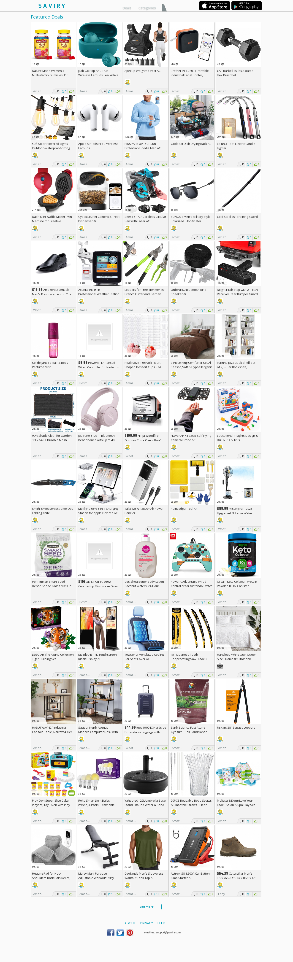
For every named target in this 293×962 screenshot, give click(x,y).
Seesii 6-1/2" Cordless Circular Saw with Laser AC (145, 219)
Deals (126, 7)
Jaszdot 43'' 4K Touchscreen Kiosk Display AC (97, 656)
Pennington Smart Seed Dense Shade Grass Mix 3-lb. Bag (52, 585)
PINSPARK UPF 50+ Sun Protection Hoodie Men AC (143, 146)
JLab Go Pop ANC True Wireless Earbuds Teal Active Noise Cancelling (98, 75)
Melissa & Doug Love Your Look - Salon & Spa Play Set (236, 802)
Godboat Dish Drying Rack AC (191, 144)
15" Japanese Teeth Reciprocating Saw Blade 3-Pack (189, 658)
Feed (161, 923)
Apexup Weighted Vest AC (142, 71)
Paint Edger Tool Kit (184, 509)
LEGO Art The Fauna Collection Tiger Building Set (53, 656)
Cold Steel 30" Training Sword (237, 217)
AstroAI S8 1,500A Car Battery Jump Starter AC (191, 875)
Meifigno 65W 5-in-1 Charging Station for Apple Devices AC (98, 511)
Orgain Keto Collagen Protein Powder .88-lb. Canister (237, 583)
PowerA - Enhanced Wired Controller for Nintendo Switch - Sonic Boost (98, 367)
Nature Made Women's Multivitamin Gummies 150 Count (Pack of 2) (50, 75)
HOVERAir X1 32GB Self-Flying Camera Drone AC (191, 438)
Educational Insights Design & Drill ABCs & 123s (237, 438)
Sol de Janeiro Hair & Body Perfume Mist (50, 365)
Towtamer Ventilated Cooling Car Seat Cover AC (144, 656)
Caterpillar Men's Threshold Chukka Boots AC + (236, 877)
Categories (147, 7)
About (130, 923)
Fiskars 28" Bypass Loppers (236, 727)
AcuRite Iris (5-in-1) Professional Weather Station (98, 292)
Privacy (146, 923)
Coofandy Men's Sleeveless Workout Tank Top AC (144, 875)
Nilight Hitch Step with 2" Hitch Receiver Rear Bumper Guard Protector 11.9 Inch (237, 294)
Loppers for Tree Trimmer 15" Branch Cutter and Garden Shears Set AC (145, 294)
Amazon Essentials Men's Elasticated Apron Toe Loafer (51, 294)
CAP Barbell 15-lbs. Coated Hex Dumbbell (235, 73)
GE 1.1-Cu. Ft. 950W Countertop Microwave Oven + (98, 586)
